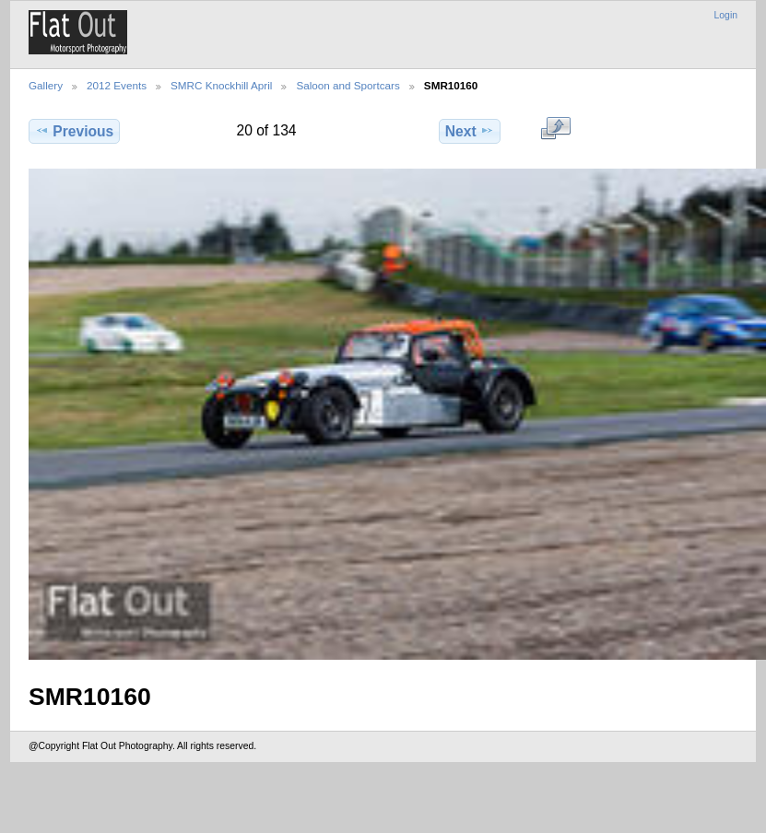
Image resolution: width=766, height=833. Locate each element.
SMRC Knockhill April (221, 85)
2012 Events (117, 85)
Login (725, 15)
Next (469, 131)
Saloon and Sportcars (347, 85)
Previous (74, 131)
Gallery (46, 85)
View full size (555, 129)
